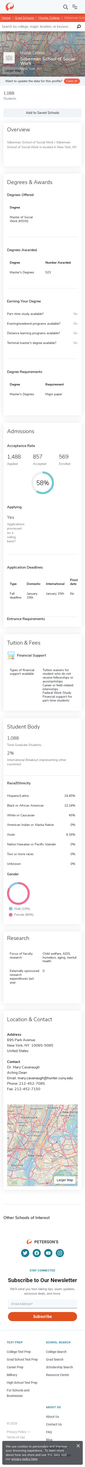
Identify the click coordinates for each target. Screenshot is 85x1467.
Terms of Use (16, 1437)
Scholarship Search (59, 1367)
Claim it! (71, 81)
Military (12, 1375)
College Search (56, 1352)
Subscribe (42, 1316)
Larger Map (65, 1180)
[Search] (65, 6)
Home (6, 18)
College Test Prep (19, 1352)
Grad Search (54, 1359)
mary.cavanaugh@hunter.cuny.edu (45, 1078)
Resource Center (57, 1375)
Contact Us (54, 1424)
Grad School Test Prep (22, 1359)
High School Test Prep (22, 1382)
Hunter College (49, 18)
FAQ (49, 1432)
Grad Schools (24, 18)
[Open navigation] (74, 6)
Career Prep (15, 1367)
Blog (49, 1440)
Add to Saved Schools (42, 112)
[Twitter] (25, 1253)
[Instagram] (60, 1253)
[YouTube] (48, 1253)
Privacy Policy (16, 1432)
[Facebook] (37, 1253)
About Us (52, 1416)
